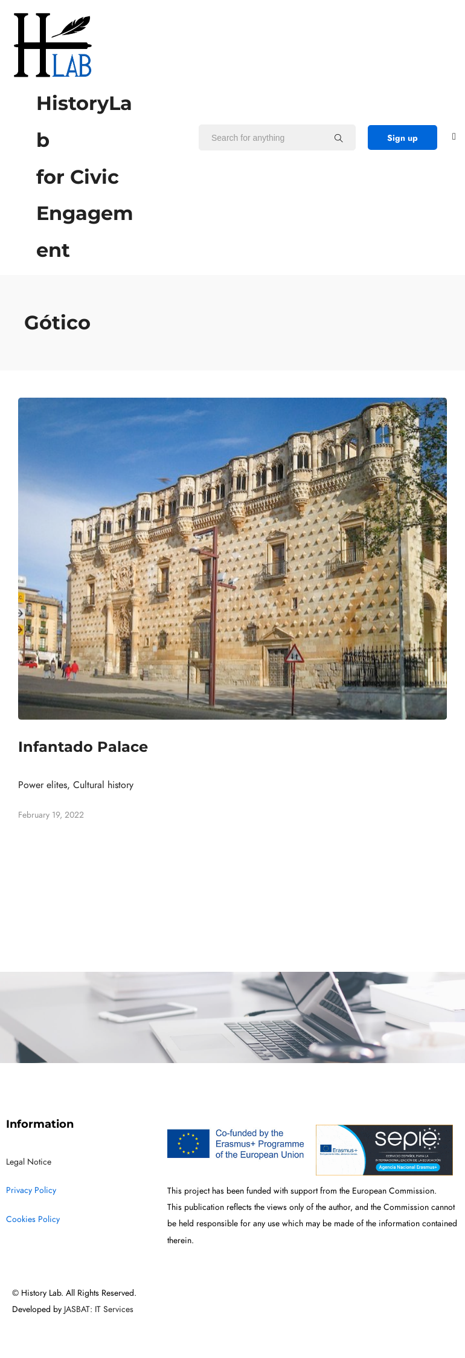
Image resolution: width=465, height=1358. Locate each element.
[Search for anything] (338, 138)
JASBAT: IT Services (98, 1309)
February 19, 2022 (51, 815)
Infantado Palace (83, 746)
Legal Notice (28, 1162)
